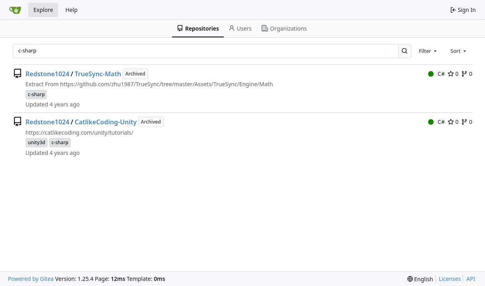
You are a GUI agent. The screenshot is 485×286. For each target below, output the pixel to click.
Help (71, 10)
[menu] (420, 279)
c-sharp (36, 94)
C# (436, 73)
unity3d (36, 142)
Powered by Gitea (31, 278)
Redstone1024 (47, 74)
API (470, 278)
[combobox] (428, 50)
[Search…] (404, 51)
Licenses (450, 278)
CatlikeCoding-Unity (106, 122)
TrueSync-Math (98, 74)
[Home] (15, 10)
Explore (43, 10)
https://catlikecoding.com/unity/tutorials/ (79, 132)
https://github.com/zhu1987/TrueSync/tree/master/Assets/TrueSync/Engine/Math (166, 84)
